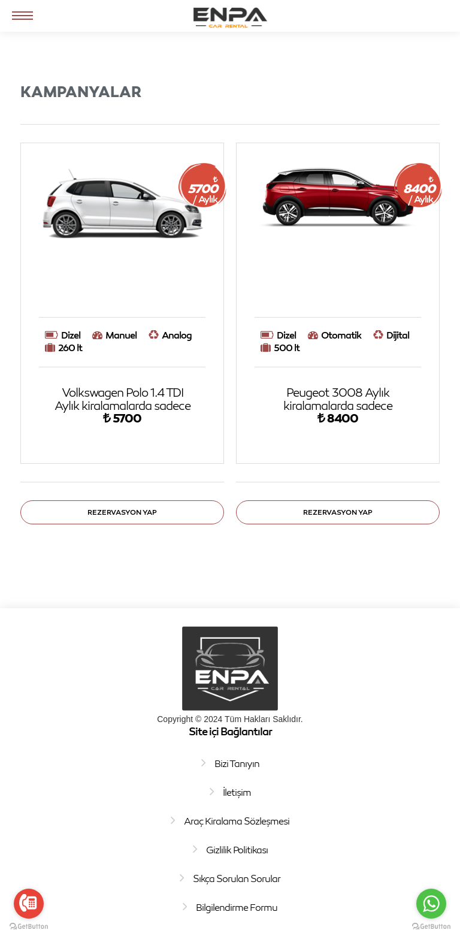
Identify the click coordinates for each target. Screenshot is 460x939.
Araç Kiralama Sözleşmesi (236, 821)
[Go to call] (29, 904)
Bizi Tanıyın (236, 763)
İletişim (237, 792)
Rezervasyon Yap (122, 512)
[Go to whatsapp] (431, 904)
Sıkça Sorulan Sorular (236, 878)
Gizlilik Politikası (237, 849)
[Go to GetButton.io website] (29, 927)
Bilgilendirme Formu (236, 907)
